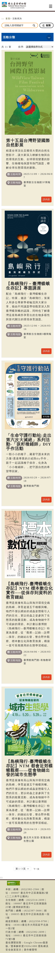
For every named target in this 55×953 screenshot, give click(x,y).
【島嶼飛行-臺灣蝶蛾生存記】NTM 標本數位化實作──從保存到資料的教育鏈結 (29, 590)
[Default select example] (22, 869)
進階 (46, 25)
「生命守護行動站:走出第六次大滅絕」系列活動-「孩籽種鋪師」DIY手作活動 (29, 442)
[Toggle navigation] (51, 6)
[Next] (36, 869)
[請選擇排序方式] (40, 46)
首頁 (8, 18)
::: (2, 18)
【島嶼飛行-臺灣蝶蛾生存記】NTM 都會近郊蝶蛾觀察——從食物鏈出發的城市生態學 (29, 768)
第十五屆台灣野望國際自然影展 (28, 142)
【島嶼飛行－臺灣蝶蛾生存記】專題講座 (28, 285)
